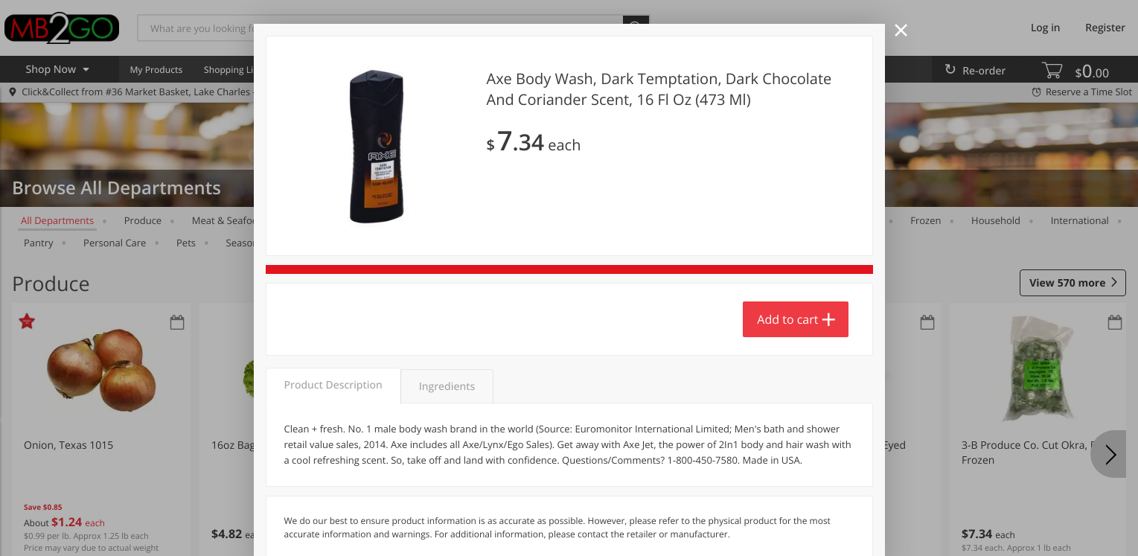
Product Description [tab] (333, 385)
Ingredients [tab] (447, 387)
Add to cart (787, 319)
